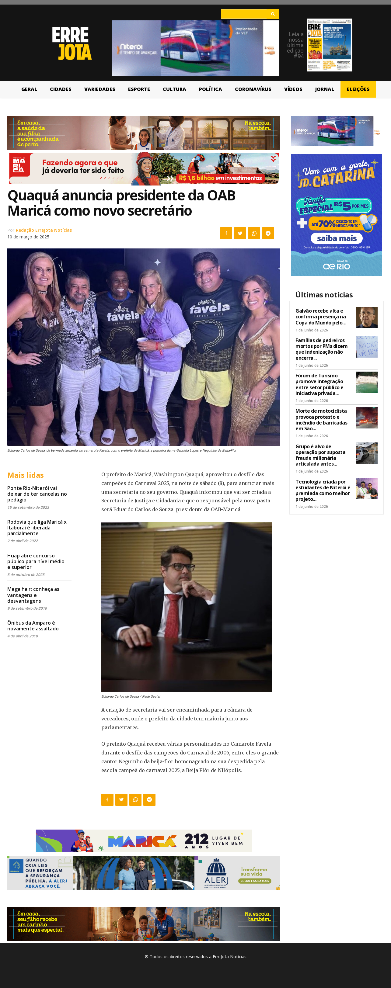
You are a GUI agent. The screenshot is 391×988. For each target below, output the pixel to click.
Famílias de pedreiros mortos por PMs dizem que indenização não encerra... (321, 349)
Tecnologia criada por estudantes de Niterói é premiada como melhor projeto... (323, 490)
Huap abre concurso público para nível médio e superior (36, 561)
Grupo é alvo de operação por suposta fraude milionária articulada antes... (320, 455)
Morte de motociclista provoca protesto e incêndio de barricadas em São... (321, 419)
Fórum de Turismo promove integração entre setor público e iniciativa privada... (319, 384)
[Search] (273, 14)
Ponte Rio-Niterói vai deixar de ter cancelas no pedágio (37, 494)
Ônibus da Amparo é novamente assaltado (33, 625)
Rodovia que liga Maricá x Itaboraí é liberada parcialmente (37, 527)
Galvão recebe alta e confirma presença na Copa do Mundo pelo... (320, 316)
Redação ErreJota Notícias (44, 230)
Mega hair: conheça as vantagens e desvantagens (33, 595)
